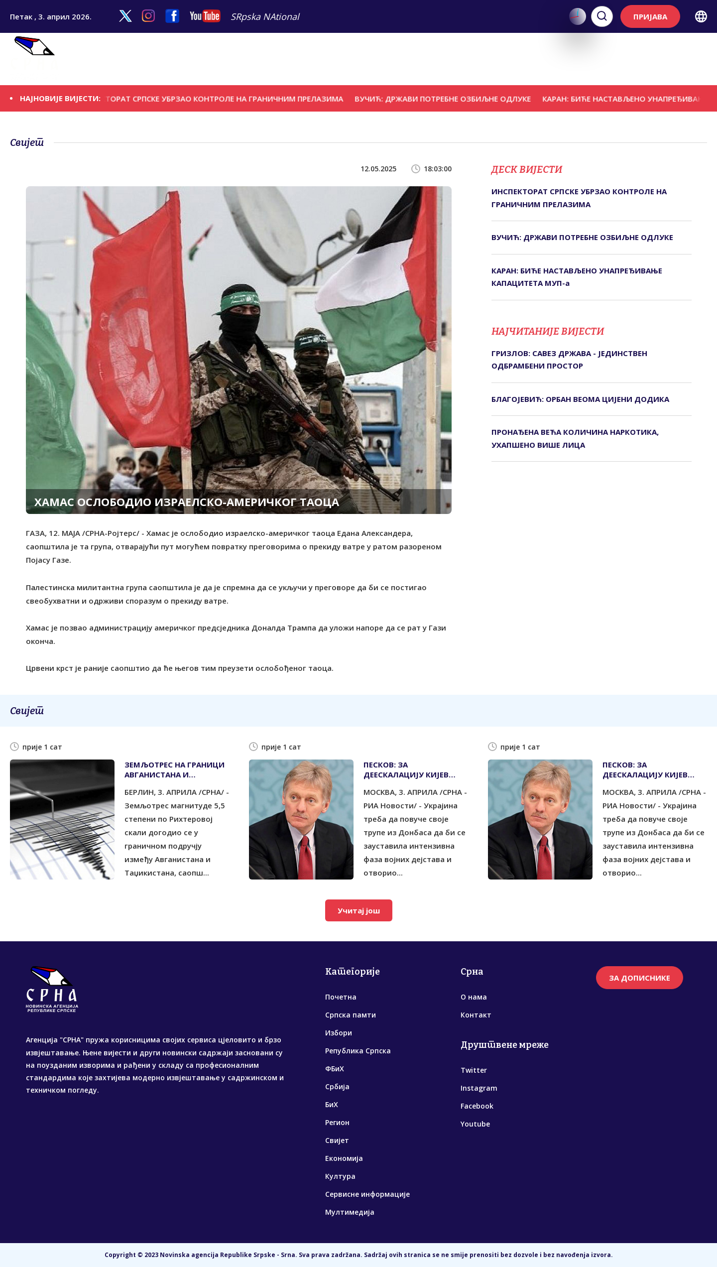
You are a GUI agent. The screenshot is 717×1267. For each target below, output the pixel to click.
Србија (334, 59)
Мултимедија (675, 59)
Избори (183, 59)
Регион (388, 59)
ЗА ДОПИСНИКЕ (639, 978)
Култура (511, 59)
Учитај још (359, 910)
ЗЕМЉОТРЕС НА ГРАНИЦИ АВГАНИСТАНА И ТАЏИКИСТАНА (174, 769)
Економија (465, 59)
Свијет (422, 59)
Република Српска (245, 59)
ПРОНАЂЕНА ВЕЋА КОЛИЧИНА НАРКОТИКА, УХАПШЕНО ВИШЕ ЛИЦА (575, 438)
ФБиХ (302, 59)
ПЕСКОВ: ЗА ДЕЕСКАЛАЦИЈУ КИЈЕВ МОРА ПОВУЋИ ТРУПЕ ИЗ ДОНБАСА (412, 769)
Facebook (477, 1106)
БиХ (361, 59)
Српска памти (131, 59)
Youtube (475, 1124)
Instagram (479, 1088)
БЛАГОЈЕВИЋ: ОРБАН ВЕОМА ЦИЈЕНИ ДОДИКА (580, 399)
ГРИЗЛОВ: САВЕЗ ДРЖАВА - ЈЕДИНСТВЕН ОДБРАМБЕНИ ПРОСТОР (569, 359)
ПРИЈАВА (650, 16)
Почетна (341, 997)
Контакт (476, 1014)
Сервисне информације (586, 59)
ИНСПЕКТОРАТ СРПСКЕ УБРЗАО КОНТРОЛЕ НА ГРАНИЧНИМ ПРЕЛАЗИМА (218, 98)
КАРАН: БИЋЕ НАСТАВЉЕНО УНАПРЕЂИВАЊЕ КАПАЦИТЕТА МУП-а (576, 276)
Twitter (474, 1070)
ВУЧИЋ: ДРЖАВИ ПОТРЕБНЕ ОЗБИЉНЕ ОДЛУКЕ (451, 98)
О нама (474, 997)
